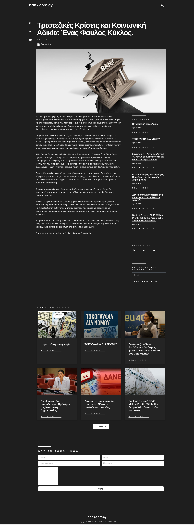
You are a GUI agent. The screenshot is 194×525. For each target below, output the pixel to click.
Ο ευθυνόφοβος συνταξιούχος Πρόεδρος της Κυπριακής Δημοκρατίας (148, 177)
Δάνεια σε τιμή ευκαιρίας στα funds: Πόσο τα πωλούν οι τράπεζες (147, 197)
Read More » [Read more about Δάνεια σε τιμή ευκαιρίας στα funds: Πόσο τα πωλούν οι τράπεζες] (143, 208)
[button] (162, 5)
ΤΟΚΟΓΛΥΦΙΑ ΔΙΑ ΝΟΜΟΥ (146, 139)
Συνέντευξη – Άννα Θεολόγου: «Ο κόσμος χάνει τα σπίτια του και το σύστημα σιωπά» (148, 157)
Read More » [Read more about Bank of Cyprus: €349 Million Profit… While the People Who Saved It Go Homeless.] (143, 229)
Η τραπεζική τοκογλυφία (145, 124)
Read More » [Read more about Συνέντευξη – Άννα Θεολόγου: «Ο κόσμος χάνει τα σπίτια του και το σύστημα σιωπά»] (143, 168)
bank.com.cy (41, 5)
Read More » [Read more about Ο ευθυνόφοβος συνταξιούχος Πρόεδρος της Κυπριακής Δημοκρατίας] (143, 188)
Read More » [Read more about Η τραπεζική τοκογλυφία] (143, 132)
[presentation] (48, 476)
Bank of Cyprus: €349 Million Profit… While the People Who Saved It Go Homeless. (147, 218)
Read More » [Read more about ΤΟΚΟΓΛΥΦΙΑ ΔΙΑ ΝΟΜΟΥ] (143, 147)
